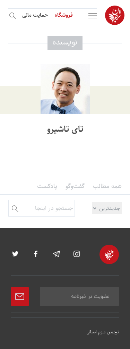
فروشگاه (64, 15)
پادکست (47, 186)
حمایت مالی (35, 15)
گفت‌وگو (75, 186)
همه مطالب (107, 186)
